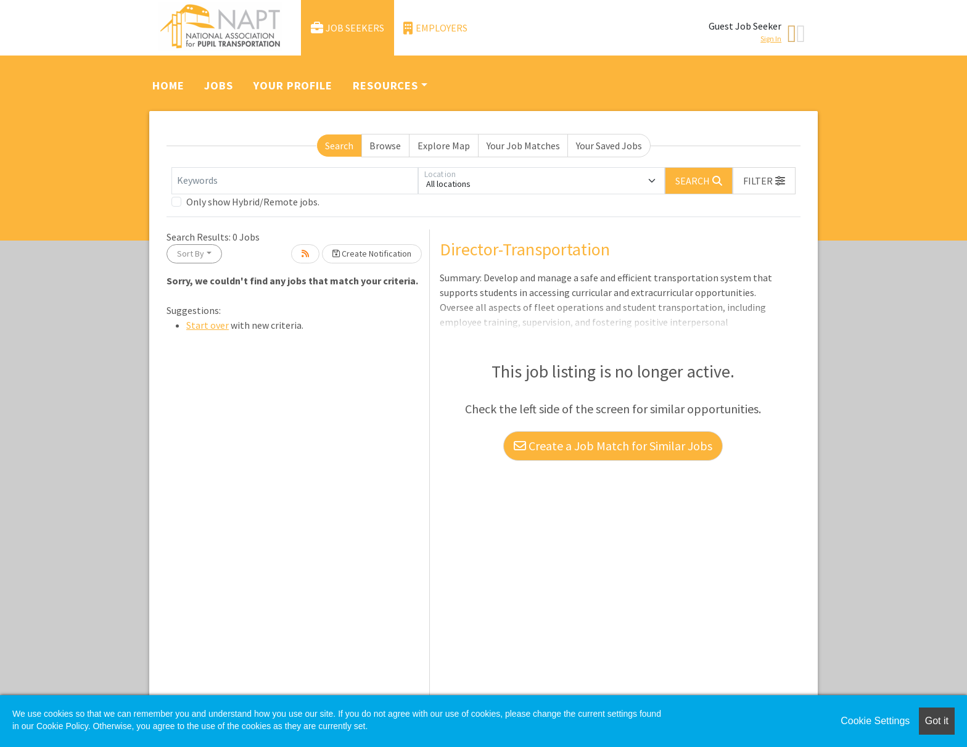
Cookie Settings (875, 721)
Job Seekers (348, 28)
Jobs (218, 85)
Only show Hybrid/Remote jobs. (252, 202)
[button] (764, 180)
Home (168, 85)
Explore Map (444, 145)
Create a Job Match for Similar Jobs (613, 445)
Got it (936, 721)
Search (339, 145)
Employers (435, 28)
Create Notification (371, 253)
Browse (385, 145)
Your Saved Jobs (609, 145)
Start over (207, 325)
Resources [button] (385, 85)
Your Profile (292, 85)
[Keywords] (294, 180)
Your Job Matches (523, 145)
